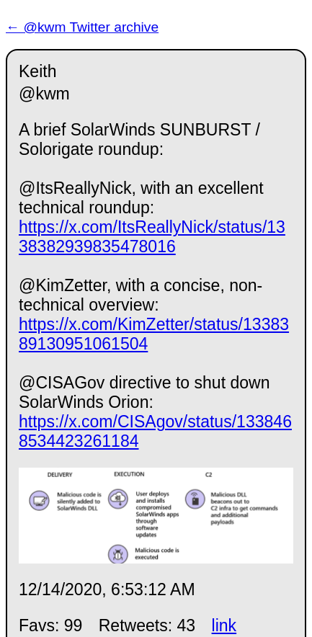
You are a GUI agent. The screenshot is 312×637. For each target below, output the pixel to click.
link (224, 625)
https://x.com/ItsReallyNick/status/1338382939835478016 (152, 237)
